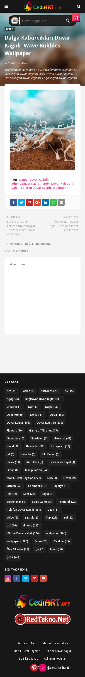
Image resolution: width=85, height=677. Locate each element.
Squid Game (42, 502)
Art (12, 391)
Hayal (13, 446)
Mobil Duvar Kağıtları (57, 184)
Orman (14, 486)
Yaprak (32, 517)
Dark (33, 407)
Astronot (49, 391)
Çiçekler (62, 541)
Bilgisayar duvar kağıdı (43, 399)
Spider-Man (16, 502)
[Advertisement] (42, 346)
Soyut (47, 494)
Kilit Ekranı (50, 454)
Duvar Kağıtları (50, 423)
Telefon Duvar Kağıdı (36, 188)
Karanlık (28, 454)
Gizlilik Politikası (28, 658)
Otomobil (37, 486)
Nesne (69, 478)
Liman (13, 470)
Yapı (51, 517)
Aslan (28, 391)
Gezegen (15, 438)
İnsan (56, 549)
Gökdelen (39, 438)
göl (12, 525)
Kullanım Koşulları (55, 658)
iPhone (31, 525)
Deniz (23, 179)
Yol (68, 517)
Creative (14, 407)
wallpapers (17, 541)
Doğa (57, 415)
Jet (10, 454)
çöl (40, 549)
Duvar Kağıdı (38, 179)
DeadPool (15, 415)
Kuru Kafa (35, 462)
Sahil (15, 188)
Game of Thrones (43, 430)
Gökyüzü (62, 438)
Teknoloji (67, 502)
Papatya (60, 486)
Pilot (12, 494)
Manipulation (36, 470)
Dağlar (52, 407)
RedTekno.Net (26, 643)
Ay (69, 391)
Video (12, 517)
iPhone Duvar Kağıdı (25, 184)
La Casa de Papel (62, 462)
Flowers (15, 430)
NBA (52, 478)
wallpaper (60, 188)
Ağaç (13, 399)
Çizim (41, 541)
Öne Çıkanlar (18, 549)
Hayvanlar (35, 446)
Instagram (60, 446)
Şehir (13, 557)
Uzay (54, 510)
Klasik (13, 462)
